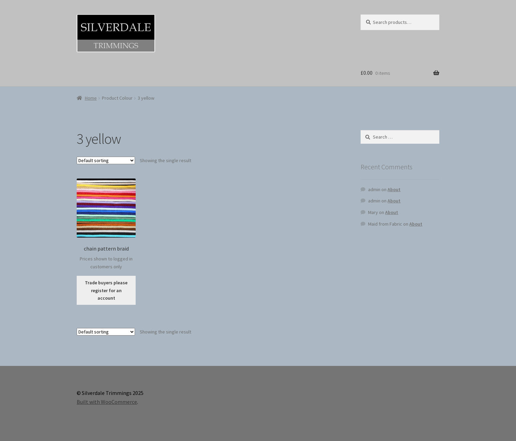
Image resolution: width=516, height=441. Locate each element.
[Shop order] (106, 160)
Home (91, 98)
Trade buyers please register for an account (106, 290)
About (394, 189)
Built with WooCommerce (107, 401)
